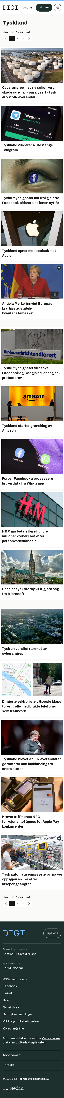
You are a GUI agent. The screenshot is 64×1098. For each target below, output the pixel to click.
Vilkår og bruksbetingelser (21, 1021)
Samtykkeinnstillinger (18, 1014)
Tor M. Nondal (13, 968)
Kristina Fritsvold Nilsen (19, 954)
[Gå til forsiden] (10, 7)
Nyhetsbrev (11, 1007)
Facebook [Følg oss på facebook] (10, 986)
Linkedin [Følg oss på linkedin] (8, 993)
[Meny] (57, 7)
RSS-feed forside (15, 979)
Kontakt (32, 1065)
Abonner (44, 7)
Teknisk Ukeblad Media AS (33, 1079)
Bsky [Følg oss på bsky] (6, 1000)
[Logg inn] (28, 8)
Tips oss (52, 933)
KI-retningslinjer (14, 1028)
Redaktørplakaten (33, 1042)
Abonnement (32, 1055)
